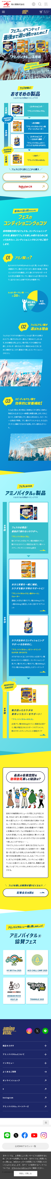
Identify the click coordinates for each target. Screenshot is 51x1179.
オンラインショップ (11, 1080)
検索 (40, 4)
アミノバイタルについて (14, 1054)
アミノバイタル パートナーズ (16, 1106)
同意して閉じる (25, 1173)
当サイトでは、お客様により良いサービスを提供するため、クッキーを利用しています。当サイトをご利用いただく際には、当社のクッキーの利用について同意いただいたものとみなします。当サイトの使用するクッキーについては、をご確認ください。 (25, 1162)
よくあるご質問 (9, 1071)
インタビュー (8, 1063)
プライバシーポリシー (20, 1168)
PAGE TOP (46, 1122)
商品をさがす (8, 1045)
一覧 (25, 1146)
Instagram (8, 1097)
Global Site (34, 4)
